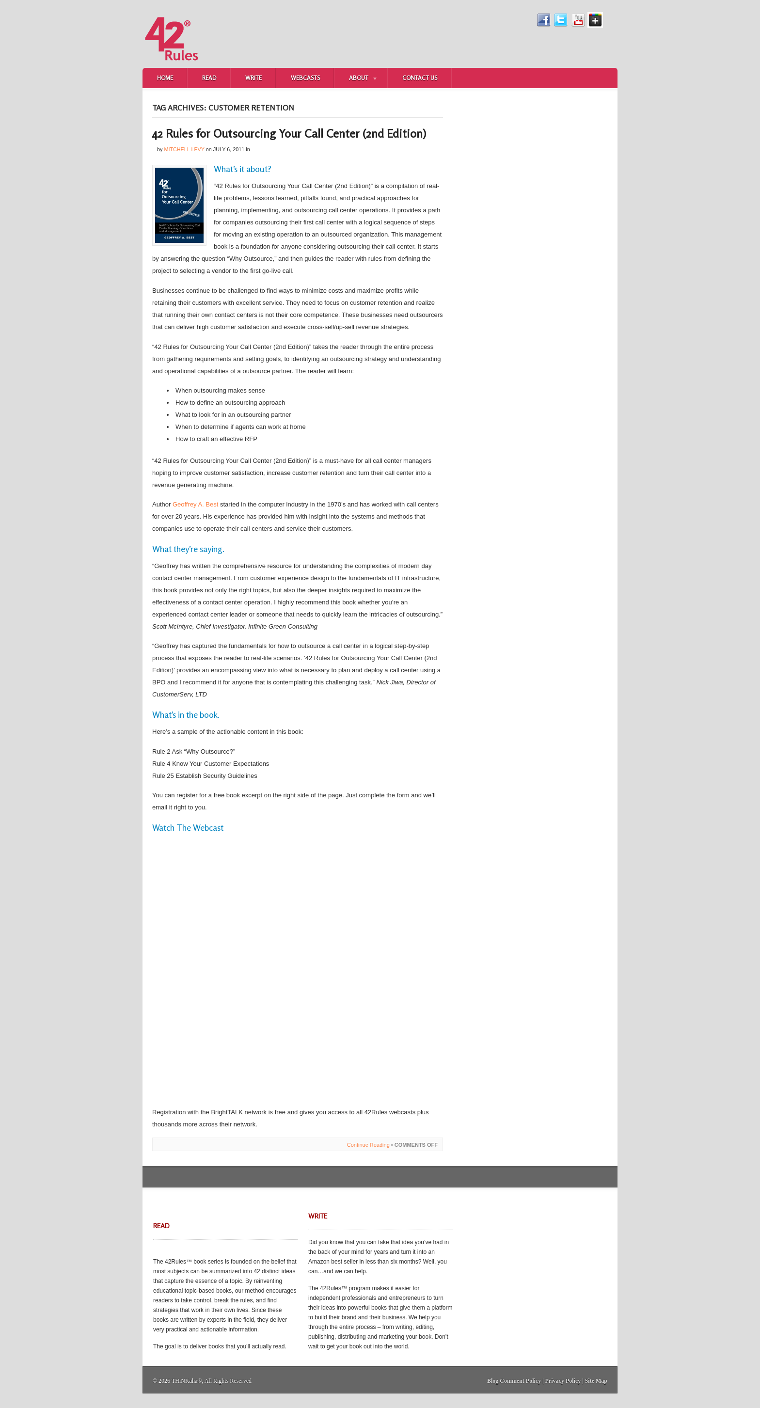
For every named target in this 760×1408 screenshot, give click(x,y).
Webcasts (305, 77)
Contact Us (419, 77)
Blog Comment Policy (514, 1380)
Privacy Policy (563, 1380)
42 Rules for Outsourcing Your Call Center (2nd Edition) (289, 134)
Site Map (596, 1380)
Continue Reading (368, 1145)
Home (165, 77)
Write (253, 77)
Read (209, 77)
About (356, 79)
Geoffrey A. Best (195, 504)
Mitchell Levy (184, 149)
